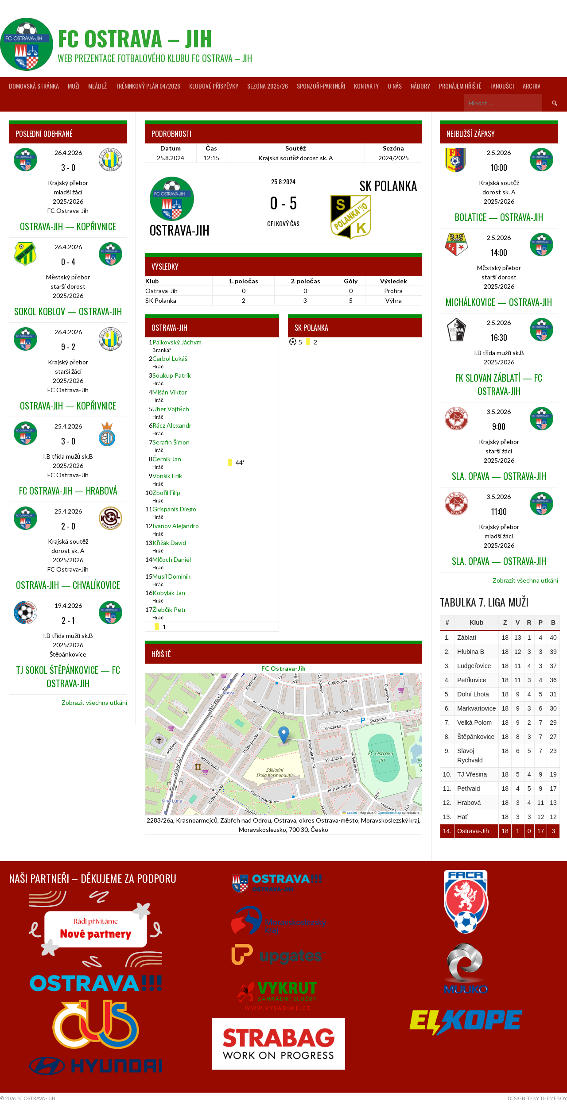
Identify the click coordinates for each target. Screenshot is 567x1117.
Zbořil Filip (166, 492)
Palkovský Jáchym (177, 342)
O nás (395, 85)
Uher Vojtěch (170, 409)
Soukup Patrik (171, 375)
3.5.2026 (499, 411)
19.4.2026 (68, 605)
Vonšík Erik (167, 475)
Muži (73, 85)
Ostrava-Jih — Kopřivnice (68, 226)
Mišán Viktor (169, 392)
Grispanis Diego (174, 509)
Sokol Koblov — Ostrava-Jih (68, 311)
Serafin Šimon (171, 442)
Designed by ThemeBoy (537, 1098)
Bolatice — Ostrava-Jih (499, 217)
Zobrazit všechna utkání (94, 702)
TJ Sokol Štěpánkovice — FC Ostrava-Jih (68, 676)
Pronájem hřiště (460, 85)
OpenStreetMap (389, 813)
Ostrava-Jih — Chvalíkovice (68, 584)
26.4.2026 (68, 152)
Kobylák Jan (168, 592)
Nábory (420, 85)
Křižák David (169, 542)
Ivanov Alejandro (175, 526)
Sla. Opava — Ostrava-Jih (499, 476)
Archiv (531, 85)
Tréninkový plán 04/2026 (148, 85)
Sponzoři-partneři (321, 85)
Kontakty (366, 85)
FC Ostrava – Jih (135, 38)
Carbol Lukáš (169, 358)
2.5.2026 (499, 152)
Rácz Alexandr (171, 425)
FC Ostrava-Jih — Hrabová (68, 490)
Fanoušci (502, 85)
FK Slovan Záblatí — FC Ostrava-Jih (498, 384)
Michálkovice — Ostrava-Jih (499, 302)
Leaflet (349, 813)
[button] (283, 735)
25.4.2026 (68, 426)
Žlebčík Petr (169, 609)
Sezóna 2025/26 (267, 85)
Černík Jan (166, 459)
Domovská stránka (34, 85)
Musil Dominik (171, 576)
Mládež (97, 85)
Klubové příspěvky (213, 85)
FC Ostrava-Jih (283, 668)
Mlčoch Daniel (171, 559)
